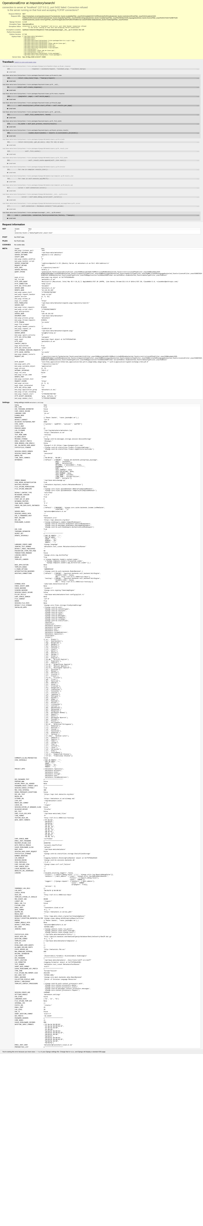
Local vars (11, 76)
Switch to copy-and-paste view (25, 66)
